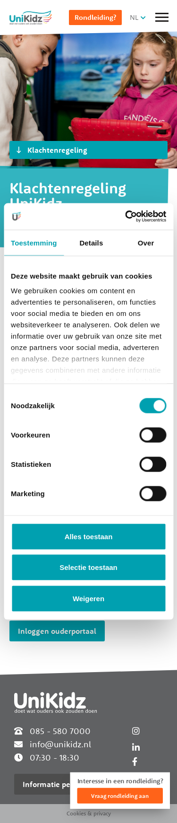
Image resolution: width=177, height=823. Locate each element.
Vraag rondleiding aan (120, 795)
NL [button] (134, 17)
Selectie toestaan (88, 567)
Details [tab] (91, 242)
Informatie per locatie (60, 784)
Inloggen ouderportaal (57, 631)
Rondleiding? (95, 17)
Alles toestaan (89, 536)
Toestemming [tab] (34, 242)
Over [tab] (146, 242)
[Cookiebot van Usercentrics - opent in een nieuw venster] (126, 216)
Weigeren (88, 598)
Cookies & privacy (89, 813)
